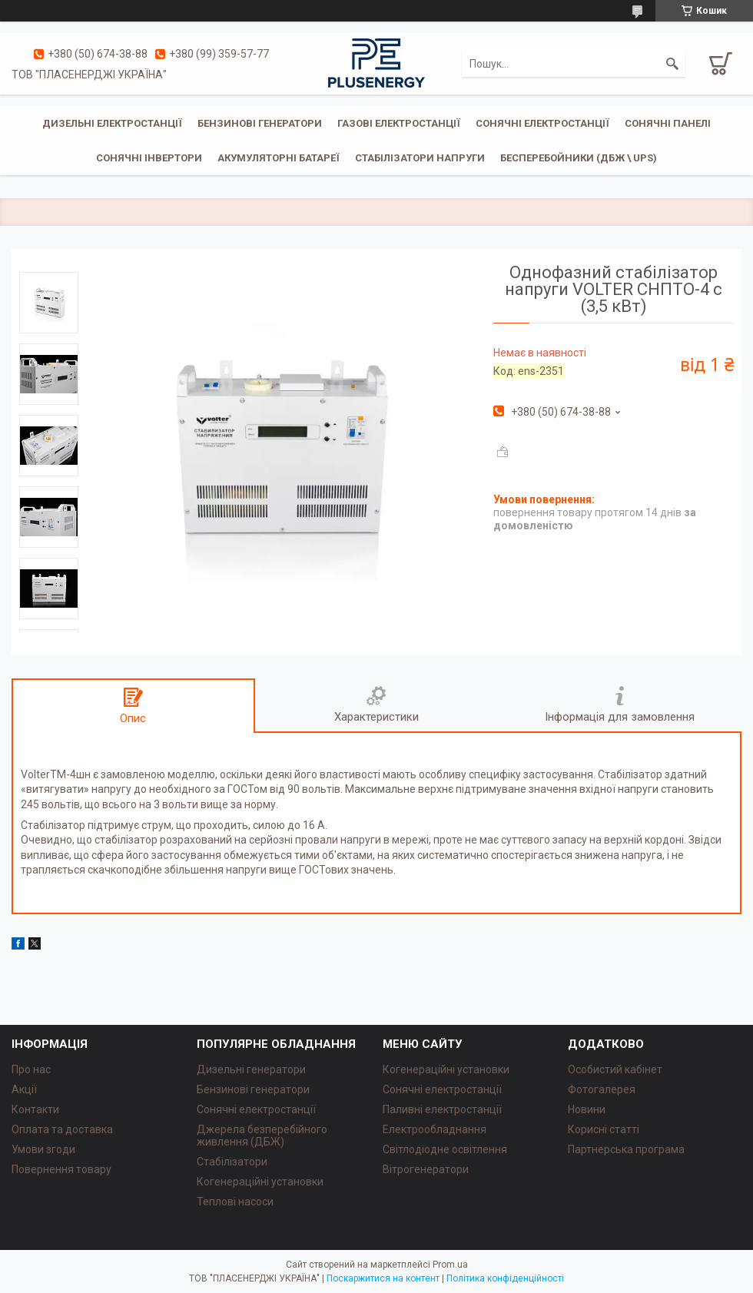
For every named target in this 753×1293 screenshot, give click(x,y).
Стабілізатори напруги (420, 158)
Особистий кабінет (615, 1069)
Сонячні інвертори (149, 158)
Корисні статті (603, 1129)
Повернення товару (61, 1169)
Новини (586, 1109)
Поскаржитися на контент (383, 1278)
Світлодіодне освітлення (445, 1149)
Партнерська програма (626, 1149)
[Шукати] (672, 63)
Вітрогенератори (426, 1169)
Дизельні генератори (251, 1069)
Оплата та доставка (62, 1129)
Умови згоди (43, 1149)
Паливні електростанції (442, 1109)
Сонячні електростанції (542, 123)
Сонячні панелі (668, 123)
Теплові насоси (235, 1201)
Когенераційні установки (260, 1181)
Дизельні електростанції (112, 123)
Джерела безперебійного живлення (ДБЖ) (262, 1135)
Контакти (35, 1109)
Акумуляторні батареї (278, 158)
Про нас (31, 1069)
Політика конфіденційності (505, 1278)
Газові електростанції (398, 123)
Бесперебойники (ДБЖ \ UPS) (578, 158)
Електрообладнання (434, 1129)
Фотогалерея (601, 1089)
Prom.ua (450, 1264)
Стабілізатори (232, 1161)
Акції (24, 1089)
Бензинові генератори (259, 123)
